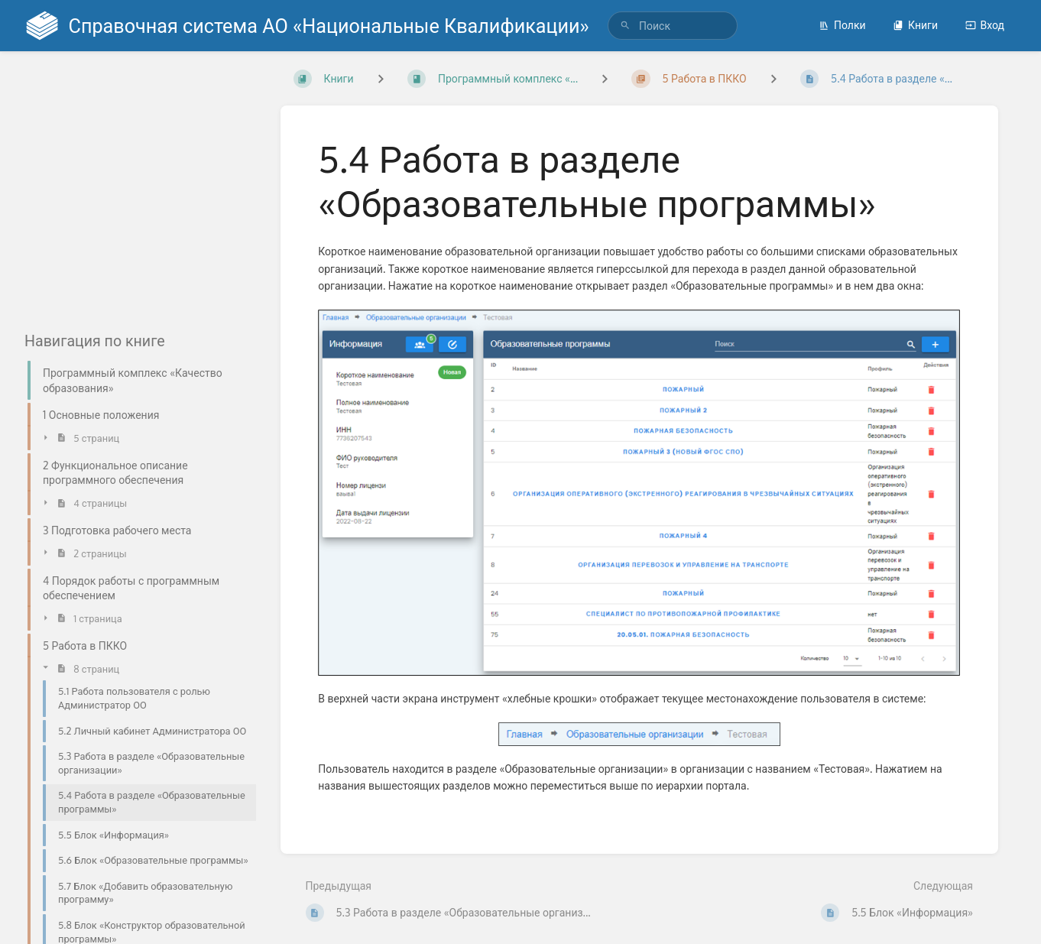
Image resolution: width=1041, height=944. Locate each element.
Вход (984, 24)
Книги (915, 24)
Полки (842, 24)
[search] (673, 25)
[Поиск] (625, 25)
